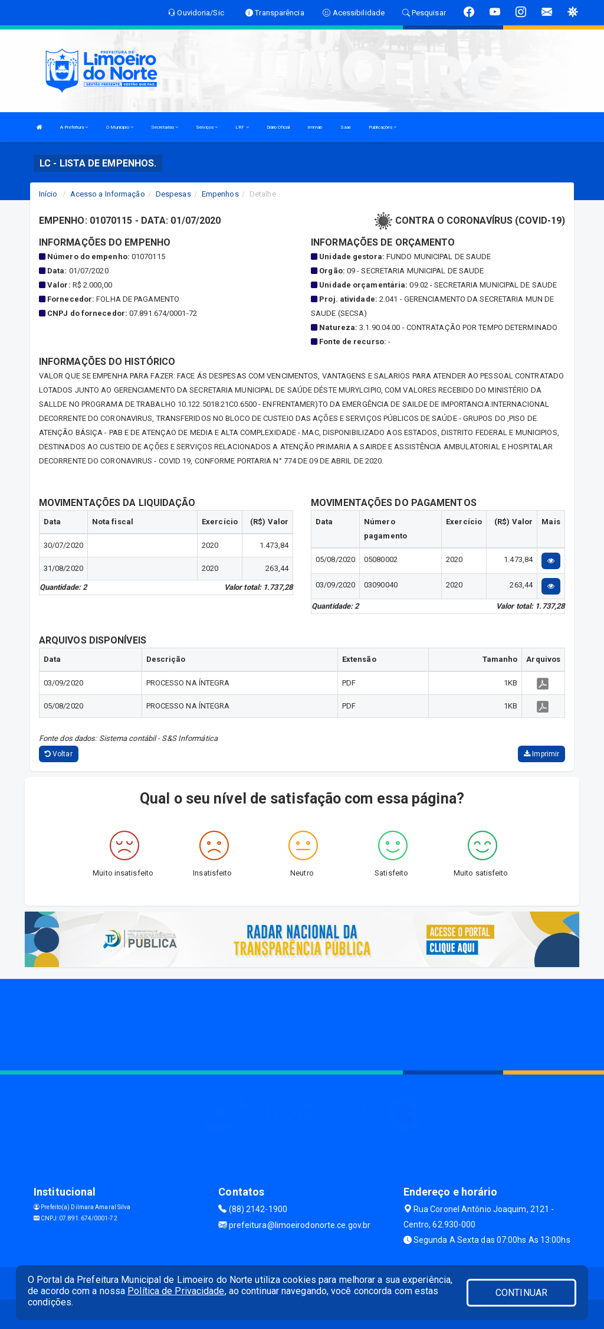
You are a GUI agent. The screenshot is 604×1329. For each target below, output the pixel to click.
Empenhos (220, 194)
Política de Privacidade (175, 1291)
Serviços (207, 127)
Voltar (59, 754)
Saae (345, 127)
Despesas (173, 194)
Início (48, 194)
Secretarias (164, 127)
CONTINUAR (521, 1292)
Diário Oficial (278, 127)
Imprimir (541, 754)
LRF (242, 127)
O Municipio (119, 127)
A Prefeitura (74, 127)
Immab (315, 127)
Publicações (382, 127)
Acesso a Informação (107, 194)
